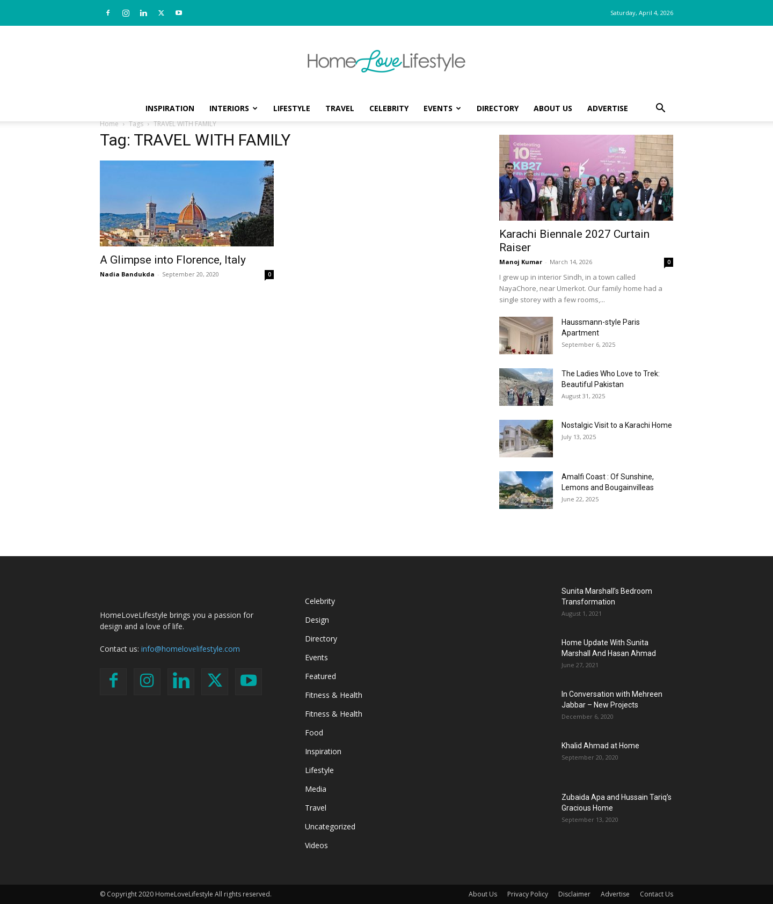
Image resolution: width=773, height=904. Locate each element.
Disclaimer (574, 894)
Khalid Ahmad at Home (600, 745)
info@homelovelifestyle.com (190, 649)
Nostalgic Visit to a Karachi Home (616, 425)
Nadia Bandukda (127, 274)
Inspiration (169, 108)
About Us (553, 108)
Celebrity (389, 108)
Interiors (233, 108)
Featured (320, 676)
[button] (660, 109)
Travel (339, 108)
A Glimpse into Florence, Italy (173, 259)
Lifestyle (291, 108)
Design (317, 620)
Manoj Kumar (520, 262)
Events (442, 108)
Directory (498, 108)
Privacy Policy (527, 894)
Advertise (607, 108)
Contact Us (656, 894)
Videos (316, 845)
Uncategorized (330, 826)
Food (314, 732)
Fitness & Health (333, 695)
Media (315, 789)
